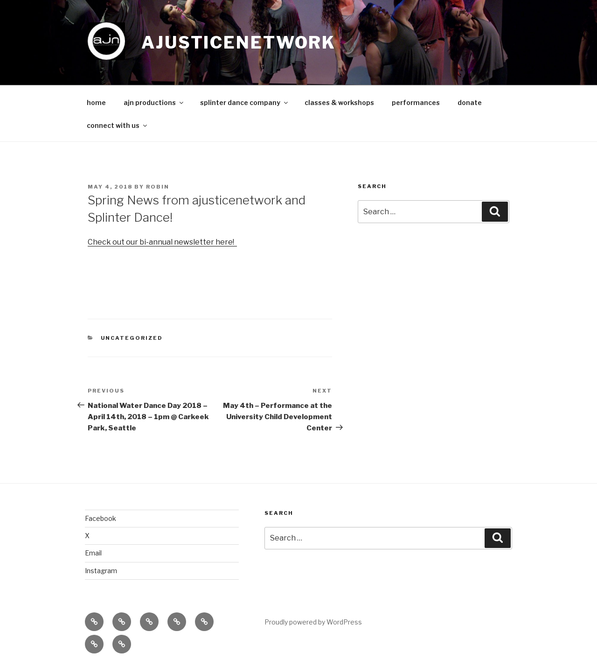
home (96, 102)
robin (157, 186)
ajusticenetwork (238, 42)
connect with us (117, 125)
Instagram (101, 571)
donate (470, 102)
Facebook (100, 518)
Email (93, 553)
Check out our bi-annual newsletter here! (162, 242)
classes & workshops (339, 102)
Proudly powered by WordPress (313, 622)
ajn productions (154, 102)
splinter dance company (244, 102)
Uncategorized (132, 338)
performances (416, 102)
